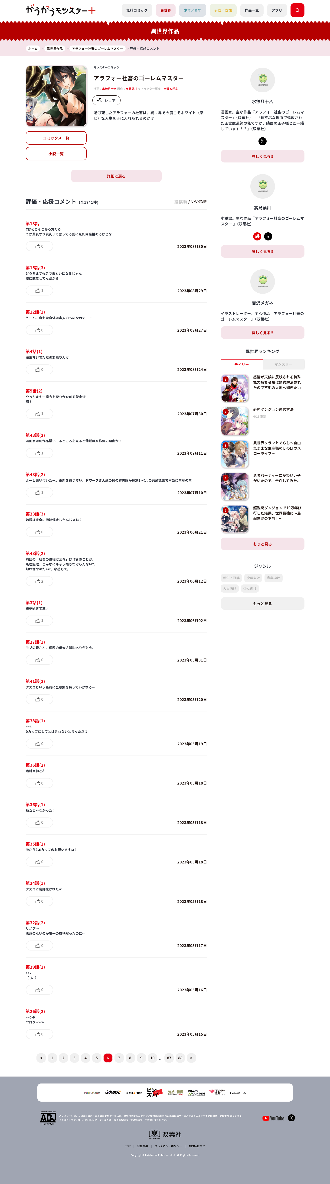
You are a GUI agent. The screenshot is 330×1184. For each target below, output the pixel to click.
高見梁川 (131, 89)
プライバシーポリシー (168, 1146)
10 (152, 1058)
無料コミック (136, 10)
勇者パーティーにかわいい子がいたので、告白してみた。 (277, 478)
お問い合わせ (196, 1146)
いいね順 (198, 201)
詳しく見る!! (262, 156)
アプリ (277, 10)
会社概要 (142, 1146)
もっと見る (262, 544)
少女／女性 (223, 10)
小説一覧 (56, 153)
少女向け (250, 588)
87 (169, 1058)
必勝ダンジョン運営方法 (274, 409)
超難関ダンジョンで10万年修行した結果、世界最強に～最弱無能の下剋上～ (278, 513)
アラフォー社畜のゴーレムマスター (139, 78)
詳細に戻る (116, 176)
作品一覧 (252, 10)
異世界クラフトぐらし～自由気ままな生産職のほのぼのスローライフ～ (277, 448)
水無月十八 (109, 89)
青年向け (273, 578)
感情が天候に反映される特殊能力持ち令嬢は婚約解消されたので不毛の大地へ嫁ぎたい (277, 382)
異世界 (165, 10)
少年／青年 (192, 10)
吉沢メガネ (170, 89)
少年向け (253, 578)
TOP (128, 1146)
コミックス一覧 (56, 138)
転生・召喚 (231, 578)
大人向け (229, 588)
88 (180, 1058)
